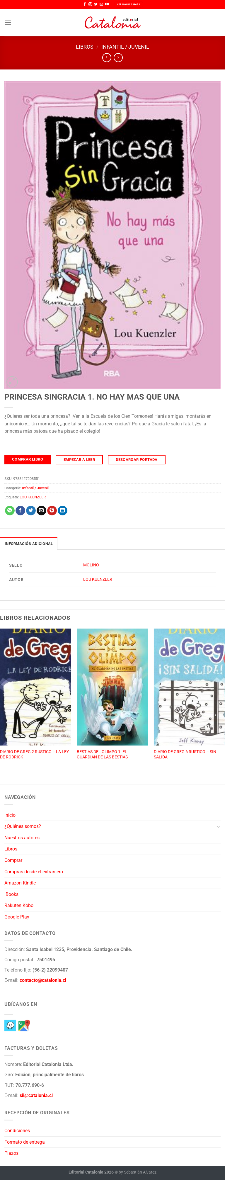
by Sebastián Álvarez (137, 1172)
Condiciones (17, 1130)
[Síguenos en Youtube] (107, 4)
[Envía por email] (41, 511)
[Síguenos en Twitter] (96, 4)
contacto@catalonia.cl (43, 980)
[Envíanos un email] (101, 4)
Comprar (13, 860)
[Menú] (7, 22)
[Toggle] (218, 826)
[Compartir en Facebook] (20, 511)
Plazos (11, 1153)
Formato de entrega (24, 1142)
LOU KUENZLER (33, 497)
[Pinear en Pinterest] (52, 511)
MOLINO (91, 565)
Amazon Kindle (20, 883)
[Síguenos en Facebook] (84, 4)
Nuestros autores (22, 838)
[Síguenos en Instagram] (90, 4)
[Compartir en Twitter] (31, 511)
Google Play (16, 917)
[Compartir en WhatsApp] (10, 511)
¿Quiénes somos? (22, 826)
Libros (84, 47)
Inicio (10, 815)
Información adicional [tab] (29, 543)
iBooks (11, 894)
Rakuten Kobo (18, 905)
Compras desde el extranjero (33, 872)
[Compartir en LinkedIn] (62, 511)
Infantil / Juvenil (125, 47)
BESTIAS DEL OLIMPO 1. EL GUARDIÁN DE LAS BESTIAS (102, 754)
